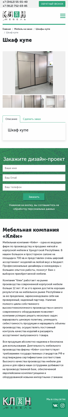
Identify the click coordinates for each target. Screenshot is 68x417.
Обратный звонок (52, 4)
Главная (7, 29)
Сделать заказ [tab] (32, 119)
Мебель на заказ (23, 29)
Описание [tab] (11, 119)
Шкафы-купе (43, 29)
